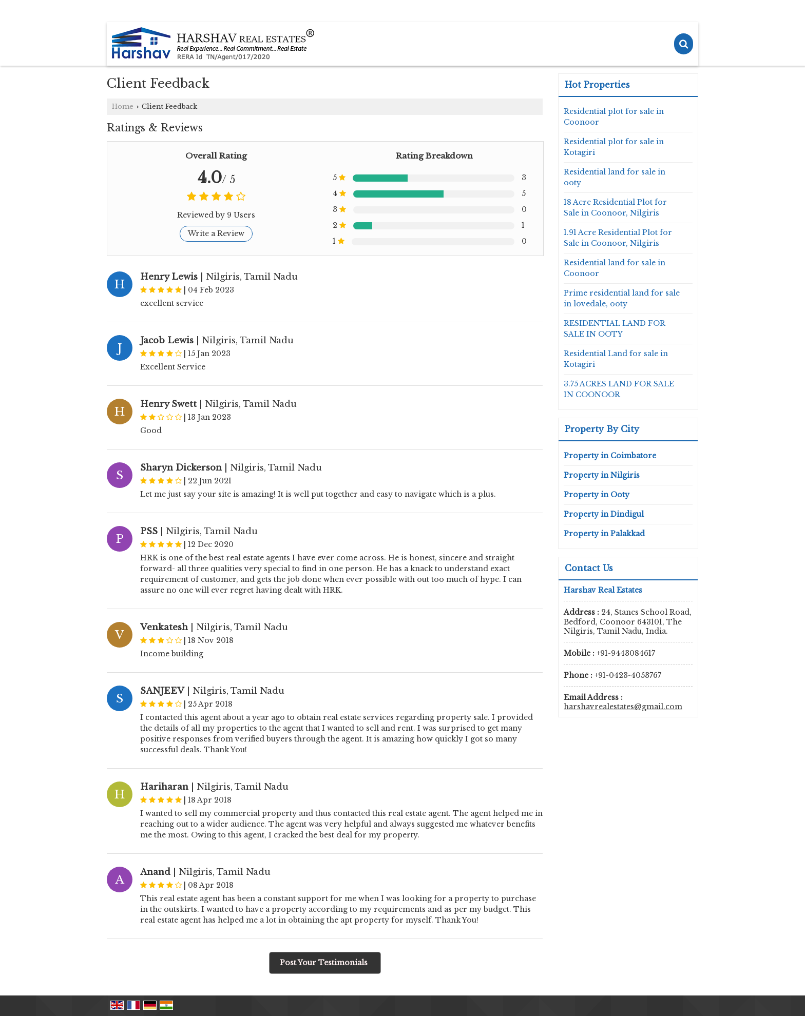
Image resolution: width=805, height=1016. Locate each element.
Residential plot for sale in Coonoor (614, 117)
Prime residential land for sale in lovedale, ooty (622, 298)
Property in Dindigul (604, 514)
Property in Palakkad (604, 533)
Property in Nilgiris (602, 475)
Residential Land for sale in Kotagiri (616, 359)
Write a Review (216, 233)
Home (122, 106)
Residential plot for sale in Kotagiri (614, 147)
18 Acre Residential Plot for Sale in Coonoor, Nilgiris (615, 208)
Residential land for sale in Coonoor (614, 268)
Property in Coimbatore (610, 455)
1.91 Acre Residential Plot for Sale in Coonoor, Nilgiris (618, 238)
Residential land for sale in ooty (614, 177)
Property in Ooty (596, 494)
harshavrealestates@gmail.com (623, 706)
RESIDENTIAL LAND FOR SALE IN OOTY (614, 329)
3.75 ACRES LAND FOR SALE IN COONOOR (619, 389)
